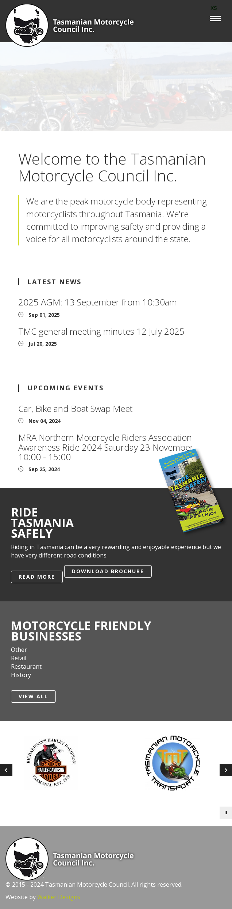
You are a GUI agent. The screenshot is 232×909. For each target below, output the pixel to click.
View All (33, 696)
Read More (37, 576)
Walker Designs (58, 897)
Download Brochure (108, 571)
